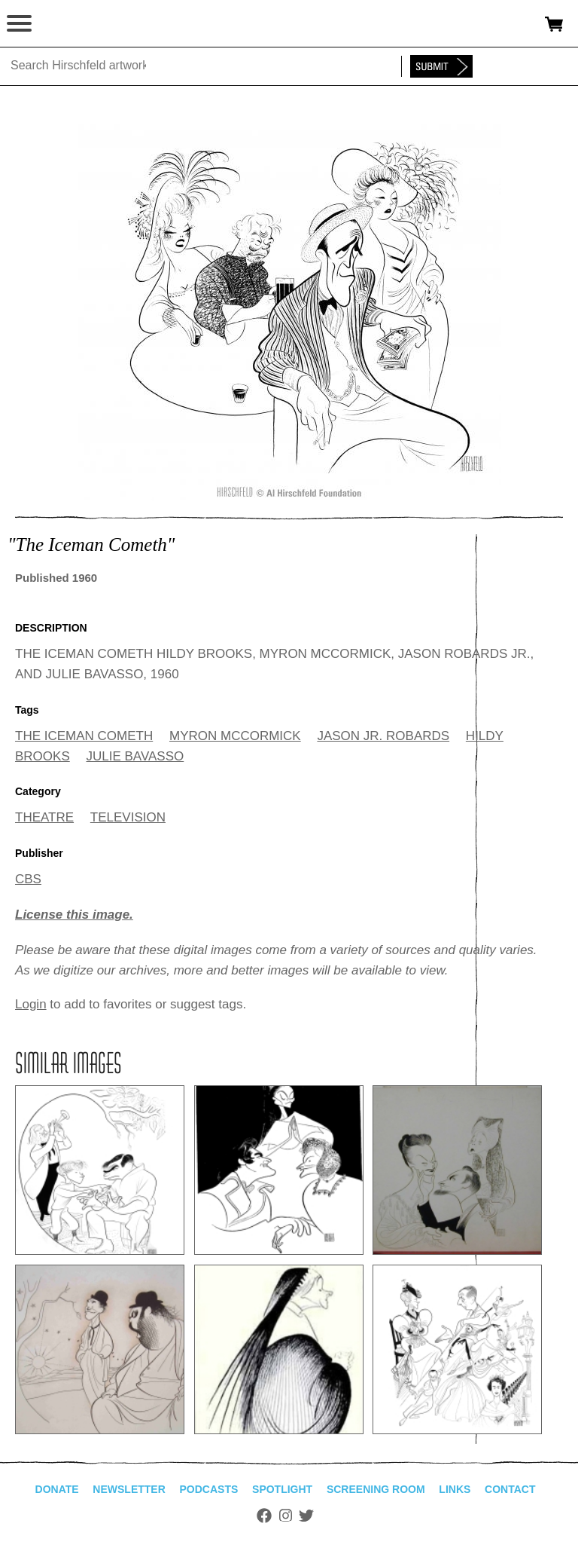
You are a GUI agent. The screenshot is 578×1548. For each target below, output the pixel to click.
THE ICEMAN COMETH (84, 736)
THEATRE (44, 817)
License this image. (74, 914)
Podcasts (209, 1489)
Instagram (285, 1515)
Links (454, 1489)
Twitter (306, 1515)
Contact (510, 1489)
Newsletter (129, 1489)
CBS (28, 879)
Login (31, 1004)
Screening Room (376, 1489)
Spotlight (282, 1489)
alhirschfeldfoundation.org (64, 24)
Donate (57, 1489)
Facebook (264, 1515)
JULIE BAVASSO (135, 756)
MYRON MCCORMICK (235, 736)
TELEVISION (128, 817)
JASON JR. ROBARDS (383, 736)
